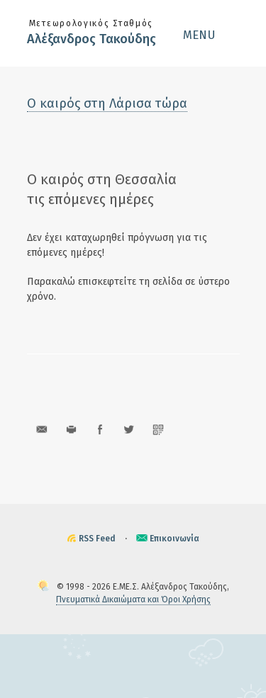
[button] (211, 34)
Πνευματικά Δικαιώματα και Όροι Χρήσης (133, 599)
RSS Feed (97, 539)
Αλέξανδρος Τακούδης (91, 39)
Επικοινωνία (174, 539)
